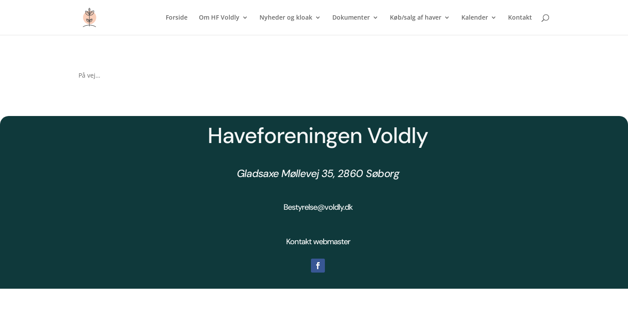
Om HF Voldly (219, 17)
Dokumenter (351, 17)
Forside (177, 17)
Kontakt (520, 17)
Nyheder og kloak (285, 17)
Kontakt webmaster (318, 241)
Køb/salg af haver (415, 17)
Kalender (474, 17)
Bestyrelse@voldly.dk (317, 207)
